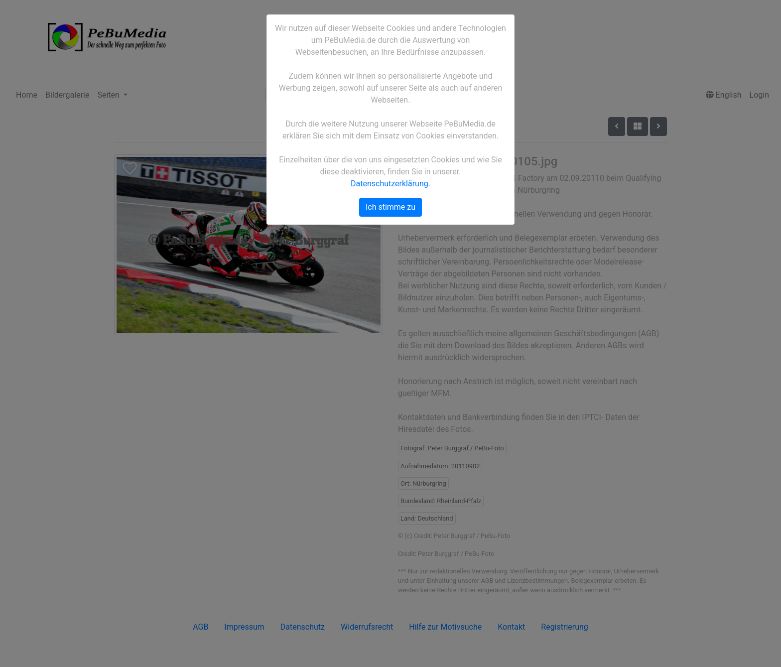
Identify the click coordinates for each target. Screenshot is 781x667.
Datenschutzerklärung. (390, 183)
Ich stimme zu (390, 207)
